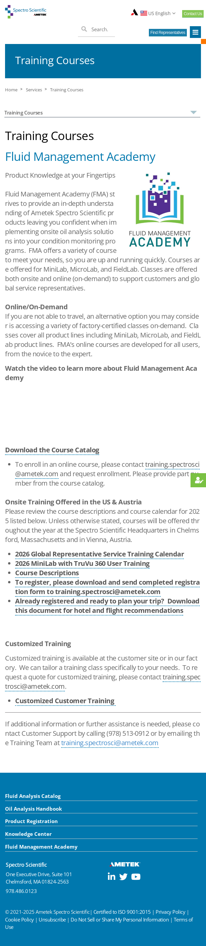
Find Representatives (168, 32)
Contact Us (193, 13)
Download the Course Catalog (52, 449)
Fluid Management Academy (41, 846)
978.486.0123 (21, 891)
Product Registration (31, 821)
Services (34, 90)
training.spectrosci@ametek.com (110, 742)
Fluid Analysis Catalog (32, 796)
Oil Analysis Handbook (33, 808)
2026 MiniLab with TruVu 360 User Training (82, 563)
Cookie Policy (19, 919)
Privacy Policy (170, 911)
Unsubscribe (52, 919)
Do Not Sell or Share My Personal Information (120, 919)
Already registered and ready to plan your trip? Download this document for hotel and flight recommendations (107, 605)
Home (11, 90)
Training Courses (66, 90)
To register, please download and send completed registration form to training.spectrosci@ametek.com (107, 587)
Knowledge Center (28, 833)
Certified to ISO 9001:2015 (122, 911)
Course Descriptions (47, 572)
